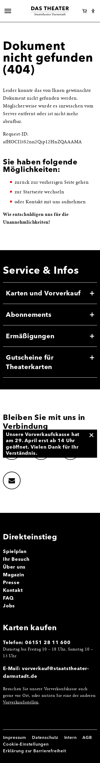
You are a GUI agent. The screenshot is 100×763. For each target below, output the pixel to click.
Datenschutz (45, 737)
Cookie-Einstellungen (26, 744)
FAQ (8, 598)
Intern (70, 737)
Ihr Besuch (16, 559)
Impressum (14, 737)
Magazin (13, 575)
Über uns (14, 567)
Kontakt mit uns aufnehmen (56, 202)
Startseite (33, 192)
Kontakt (13, 590)
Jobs (9, 606)
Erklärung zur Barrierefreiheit (34, 750)
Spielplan (15, 551)
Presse (11, 582)
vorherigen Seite (57, 182)
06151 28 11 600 (48, 642)
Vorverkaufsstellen (21, 703)
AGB (87, 737)
